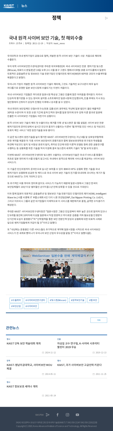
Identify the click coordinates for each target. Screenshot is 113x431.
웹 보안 (94, 300)
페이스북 (57, 415)
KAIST (9, 6)
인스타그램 (67, 415)
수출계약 (17, 300)
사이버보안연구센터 (36, 300)
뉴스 (24, 6)
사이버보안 (32, 306)
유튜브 (77, 415)
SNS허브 (39, 414)
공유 (106, 18)
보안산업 (17, 306)
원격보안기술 (78, 300)
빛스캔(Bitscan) (58, 300)
